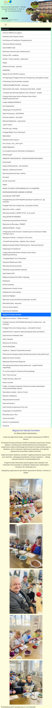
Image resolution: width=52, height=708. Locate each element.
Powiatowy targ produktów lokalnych (15, 220)
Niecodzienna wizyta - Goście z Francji (15, 392)
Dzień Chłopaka (8, 339)
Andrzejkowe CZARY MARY (11, 196)
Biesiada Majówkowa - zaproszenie (14, 121)
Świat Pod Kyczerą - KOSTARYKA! (13, 114)
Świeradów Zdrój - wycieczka (12, 303)
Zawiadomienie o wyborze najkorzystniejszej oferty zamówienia (24, 332)
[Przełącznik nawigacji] (5, 25)
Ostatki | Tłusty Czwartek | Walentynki (15, 59)
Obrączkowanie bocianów (11, 400)
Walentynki (6, 281)
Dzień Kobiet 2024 (9, 273)
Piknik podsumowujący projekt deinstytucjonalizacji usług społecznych (26, 354)
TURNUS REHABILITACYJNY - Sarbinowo (16, 85)
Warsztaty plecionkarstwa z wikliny (14, 173)
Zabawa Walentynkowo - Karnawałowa (15, 166)
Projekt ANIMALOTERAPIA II (12, 102)
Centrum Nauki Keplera (10, 307)
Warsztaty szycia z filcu (10, 415)
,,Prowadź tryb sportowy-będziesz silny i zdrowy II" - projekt (22, 93)
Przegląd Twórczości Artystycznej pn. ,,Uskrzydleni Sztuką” (22, 328)
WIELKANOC (7, 136)
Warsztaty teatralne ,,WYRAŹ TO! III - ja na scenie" (19, 213)
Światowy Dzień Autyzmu (11, 140)
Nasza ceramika (8, 382)
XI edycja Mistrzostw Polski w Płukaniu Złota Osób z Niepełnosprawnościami (20, 97)
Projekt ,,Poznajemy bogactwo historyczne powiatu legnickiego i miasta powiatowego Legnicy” (24, 387)
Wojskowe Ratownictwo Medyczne (14, 362)
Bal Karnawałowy (8, 285)
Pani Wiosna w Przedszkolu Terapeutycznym (17, 40)
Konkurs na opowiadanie (11, 422)
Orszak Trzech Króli (9, 181)
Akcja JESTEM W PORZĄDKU (12, 217)
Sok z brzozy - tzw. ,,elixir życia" (13, 143)
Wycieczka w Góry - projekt (11, 209)
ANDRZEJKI (6, 70)
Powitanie (6, 426)
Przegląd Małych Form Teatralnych (14, 132)
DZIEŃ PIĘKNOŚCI (8, 147)
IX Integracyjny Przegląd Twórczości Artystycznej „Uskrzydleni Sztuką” (26, 78)
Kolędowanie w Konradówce (12, 292)
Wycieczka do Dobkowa (10, 311)
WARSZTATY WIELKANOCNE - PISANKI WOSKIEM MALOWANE (23, 158)
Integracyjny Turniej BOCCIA (12, 110)
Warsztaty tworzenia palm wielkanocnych (16, 51)
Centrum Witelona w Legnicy (12, 33)
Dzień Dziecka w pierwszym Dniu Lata (15, 407)
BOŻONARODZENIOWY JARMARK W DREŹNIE (17, 192)
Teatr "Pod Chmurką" (10, 375)
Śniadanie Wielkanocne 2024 (12, 262)
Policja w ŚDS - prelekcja (11, 55)
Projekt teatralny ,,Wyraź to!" (12, 379)
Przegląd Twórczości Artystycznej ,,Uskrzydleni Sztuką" (21, 205)
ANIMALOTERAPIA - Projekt (12, 228)
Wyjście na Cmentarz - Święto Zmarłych (16, 318)
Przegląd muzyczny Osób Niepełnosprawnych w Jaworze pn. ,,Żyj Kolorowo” (24, 323)
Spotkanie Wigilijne (9, 296)
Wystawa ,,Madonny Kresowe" (13, 170)
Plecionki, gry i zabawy (10, 128)
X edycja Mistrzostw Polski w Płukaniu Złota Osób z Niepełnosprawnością (19, 254)
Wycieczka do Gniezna (10, 343)
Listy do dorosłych (9, 418)
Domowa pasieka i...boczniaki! (12, 117)
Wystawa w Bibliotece (10, 396)
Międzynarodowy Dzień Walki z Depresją (16, 277)
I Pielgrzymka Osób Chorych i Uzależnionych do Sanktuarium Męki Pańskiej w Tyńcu (25, 233)
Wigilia (5, 63)
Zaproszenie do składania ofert (13, 335)
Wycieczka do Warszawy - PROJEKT (14, 224)
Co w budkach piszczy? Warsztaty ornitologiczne (18, 151)
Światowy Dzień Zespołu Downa (13, 37)
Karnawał (6, 177)
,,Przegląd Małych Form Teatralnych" (15, 258)
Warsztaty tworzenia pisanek (12, 266)
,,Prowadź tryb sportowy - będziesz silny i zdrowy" (19, 241)
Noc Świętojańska (8, 106)
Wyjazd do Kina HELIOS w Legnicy (14, 74)
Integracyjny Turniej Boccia (11, 249)
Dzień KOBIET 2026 (9, 48)
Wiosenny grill (7, 155)
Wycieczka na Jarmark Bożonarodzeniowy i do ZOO (19, 300)
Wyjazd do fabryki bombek (12, 315)
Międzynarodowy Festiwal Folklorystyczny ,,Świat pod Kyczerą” (23, 245)
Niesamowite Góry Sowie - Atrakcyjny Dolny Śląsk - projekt (22, 89)
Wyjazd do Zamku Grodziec (12, 358)
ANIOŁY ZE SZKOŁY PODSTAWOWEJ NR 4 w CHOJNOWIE (21, 188)
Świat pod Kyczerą (9, 403)
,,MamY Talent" (8, 125)
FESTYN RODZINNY (9, 347)
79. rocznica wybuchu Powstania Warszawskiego (19, 371)
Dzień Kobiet (7, 162)
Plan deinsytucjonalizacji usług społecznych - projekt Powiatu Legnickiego (23, 366)
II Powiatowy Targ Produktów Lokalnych (16, 81)
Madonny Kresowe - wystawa (12, 66)
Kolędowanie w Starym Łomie (12, 288)
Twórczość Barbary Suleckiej (12, 44)
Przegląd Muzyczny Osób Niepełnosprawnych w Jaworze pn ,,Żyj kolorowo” (24, 201)
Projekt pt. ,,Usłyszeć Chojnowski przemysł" (17, 350)
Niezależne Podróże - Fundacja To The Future (17, 238)
